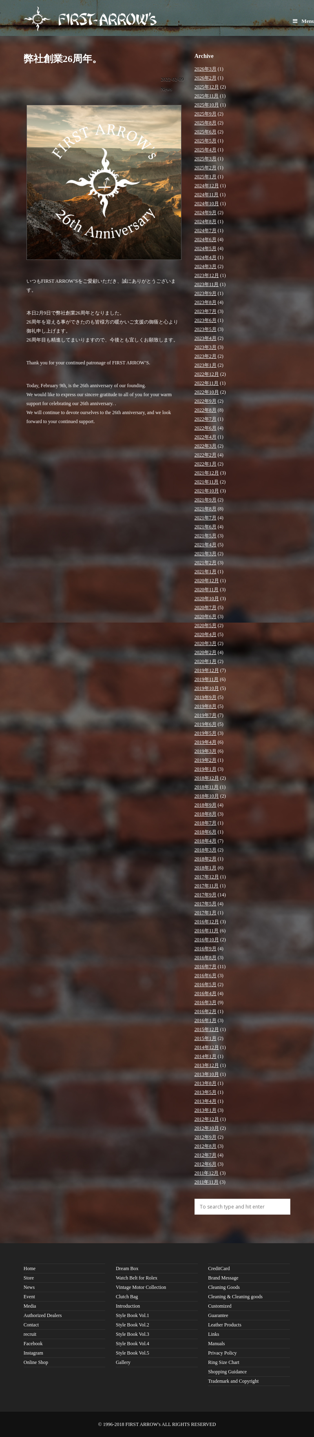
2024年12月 (207, 185)
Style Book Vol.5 (132, 1353)
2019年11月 (207, 679)
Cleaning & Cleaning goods (235, 1297)
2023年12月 (207, 275)
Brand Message (223, 1278)
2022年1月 (206, 464)
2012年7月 (206, 1155)
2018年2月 (206, 859)
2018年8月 (206, 814)
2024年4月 (206, 257)
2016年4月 (206, 993)
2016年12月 (207, 922)
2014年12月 (207, 1047)
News (166, 89)
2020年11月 (207, 589)
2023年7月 (206, 311)
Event (29, 1297)
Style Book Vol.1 (132, 1315)
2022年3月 (206, 446)
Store (29, 1278)
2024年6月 (206, 239)
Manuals (216, 1343)
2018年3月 (206, 850)
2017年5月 (206, 904)
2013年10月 (207, 1074)
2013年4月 (206, 1101)
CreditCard (219, 1268)
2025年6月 (206, 132)
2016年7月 (206, 966)
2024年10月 (207, 203)
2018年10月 (207, 796)
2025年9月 (206, 114)
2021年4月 (206, 545)
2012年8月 (206, 1146)
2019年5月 (206, 733)
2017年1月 (206, 913)
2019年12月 (207, 670)
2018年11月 (207, 787)
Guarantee (218, 1315)
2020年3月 (206, 643)
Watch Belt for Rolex (136, 1278)
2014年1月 (206, 1056)
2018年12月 (207, 778)
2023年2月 (206, 356)
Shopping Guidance (227, 1372)
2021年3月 (206, 554)
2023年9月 (206, 293)
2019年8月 (206, 706)
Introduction (128, 1306)
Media (30, 1306)
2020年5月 (206, 625)
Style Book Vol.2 (132, 1325)
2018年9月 (206, 805)
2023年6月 (206, 320)
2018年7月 (206, 823)
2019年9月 (206, 697)
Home (29, 1268)
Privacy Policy (222, 1353)
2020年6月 (206, 616)
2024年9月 (206, 212)
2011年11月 (207, 1182)
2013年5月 (206, 1092)
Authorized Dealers (43, 1315)
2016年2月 (206, 1011)
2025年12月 (207, 87)
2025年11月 (207, 96)
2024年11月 (207, 194)
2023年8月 (206, 302)
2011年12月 (207, 1173)
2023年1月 (206, 365)
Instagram (33, 1353)
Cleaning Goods (224, 1287)
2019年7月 (206, 715)
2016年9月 (206, 948)
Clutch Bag (127, 1297)
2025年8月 (206, 123)
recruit (30, 1334)
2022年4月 (206, 437)
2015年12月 (207, 1029)
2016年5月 (206, 984)
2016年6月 (206, 975)
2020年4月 (206, 634)
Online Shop (36, 1362)
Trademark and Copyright (233, 1381)
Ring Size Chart (223, 1362)
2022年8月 (206, 410)
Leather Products (224, 1325)
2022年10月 (207, 392)
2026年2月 (206, 78)
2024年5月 (206, 248)
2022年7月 (206, 419)
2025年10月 (207, 105)
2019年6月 (206, 724)
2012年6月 (206, 1164)
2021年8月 (206, 509)
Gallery (123, 1362)
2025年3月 (206, 159)
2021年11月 (207, 482)
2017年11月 (207, 886)
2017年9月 (206, 895)
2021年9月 (206, 500)
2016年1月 (206, 1020)
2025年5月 (206, 141)
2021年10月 (207, 491)
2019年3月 (206, 751)
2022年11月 (207, 383)
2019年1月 (206, 769)
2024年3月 (206, 266)
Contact (31, 1325)
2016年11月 (207, 931)
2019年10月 (207, 688)
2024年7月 (206, 230)
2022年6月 (206, 428)
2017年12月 (207, 877)
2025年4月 (206, 150)
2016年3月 (206, 1002)
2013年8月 (206, 1083)
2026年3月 (206, 69)
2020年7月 (206, 607)
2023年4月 (206, 338)
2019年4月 (206, 742)
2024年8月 (206, 221)
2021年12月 (207, 473)
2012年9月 (206, 1137)
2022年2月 (206, 455)
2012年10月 (207, 1128)
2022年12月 (207, 374)
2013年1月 (206, 1110)
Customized (219, 1306)
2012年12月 (207, 1119)
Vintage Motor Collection (141, 1287)
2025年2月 (206, 168)
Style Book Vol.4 (132, 1343)
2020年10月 (207, 598)
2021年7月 (206, 518)
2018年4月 (206, 841)
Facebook (33, 1343)
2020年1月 (206, 661)
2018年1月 (206, 868)
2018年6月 (206, 832)
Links (213, 1334)
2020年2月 (206, 652)
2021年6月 (206, 527)
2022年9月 (206, 401)
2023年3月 (206, 347)
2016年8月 (206, 957)
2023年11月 (207, 284)
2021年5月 (206, 536)
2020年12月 (207, 580)
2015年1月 (206, 1038)
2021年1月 (206, 571)
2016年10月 (207, 939)
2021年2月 (206, 562)
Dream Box (127, 1268)
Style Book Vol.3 (132, 1334)
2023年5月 (206, 329)
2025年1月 (206, 177)
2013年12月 (207, 1065)
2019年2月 (206, 760)
